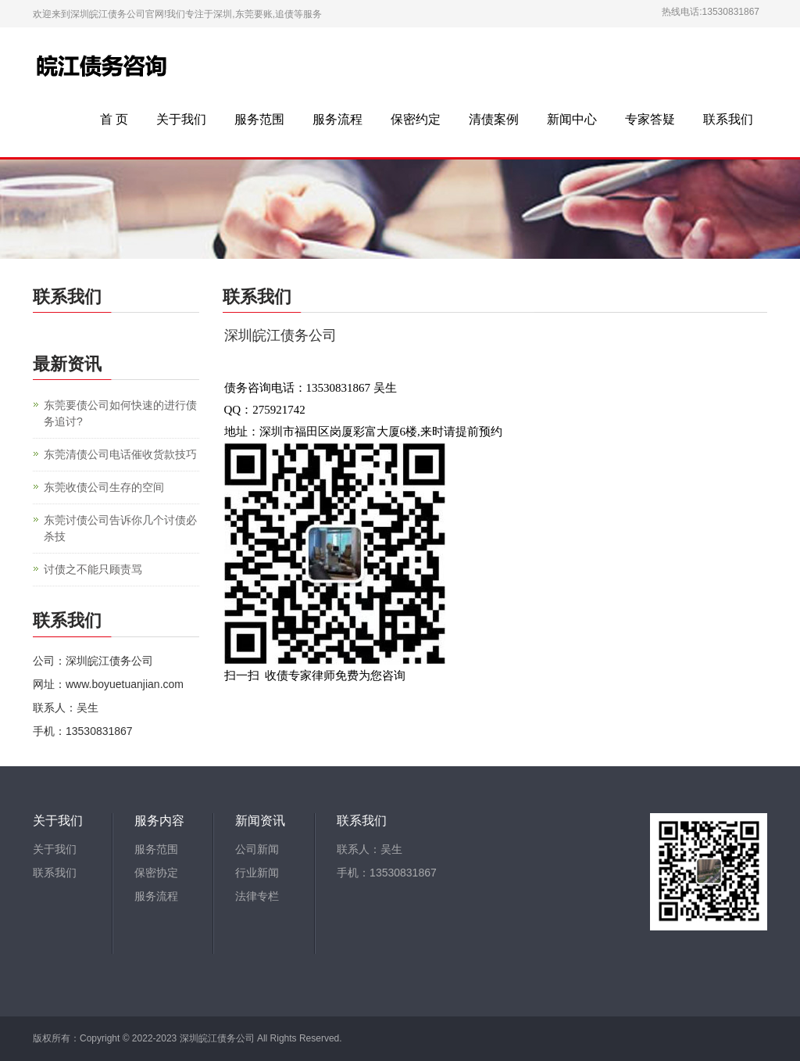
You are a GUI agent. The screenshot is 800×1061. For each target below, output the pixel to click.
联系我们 (728, 119)
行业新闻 (257, 872)
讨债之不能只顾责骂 (93, 569)
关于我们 (181, 119)
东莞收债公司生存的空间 (104, 487)
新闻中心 (572, 119)
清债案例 (494, 119)
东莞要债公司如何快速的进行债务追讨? (120, 413)
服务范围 (259, 119)
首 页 (114, 119)
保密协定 (156, 872)
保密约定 (416, 119)
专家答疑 (650, 119)
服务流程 (337, 119)
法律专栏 (257, 896)
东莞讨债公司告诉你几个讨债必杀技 (120, 528)
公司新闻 (257, 849)
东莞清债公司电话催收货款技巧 (120, 454)
